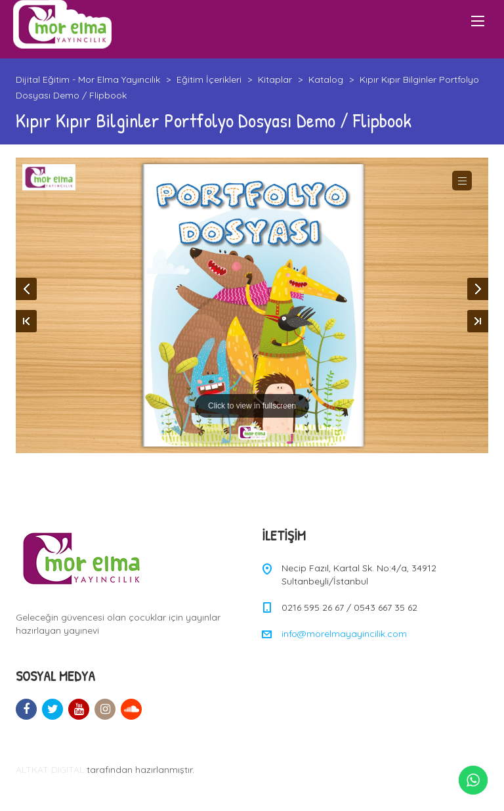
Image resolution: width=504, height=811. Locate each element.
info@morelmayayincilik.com (344, 634)
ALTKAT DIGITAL (50, 770)
